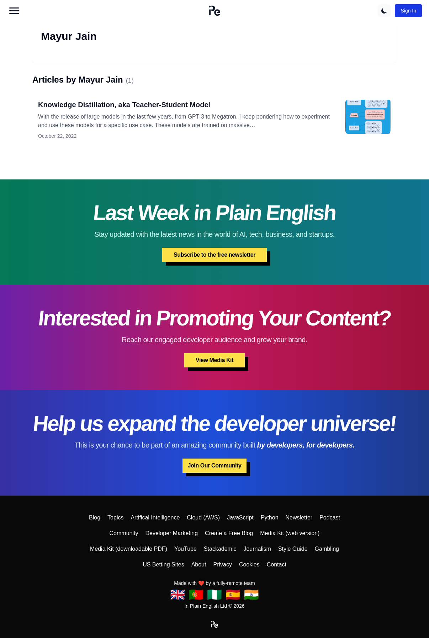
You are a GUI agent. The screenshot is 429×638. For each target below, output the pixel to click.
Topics (115, 517)
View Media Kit (214, 360)
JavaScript (240, 517)
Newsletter (299, 517)
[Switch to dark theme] (384, 10)
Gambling (327, 549)
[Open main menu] (14, 10)
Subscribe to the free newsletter (214, 255)
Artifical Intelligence (155, 517)
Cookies (249, 564)
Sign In (408, 11)
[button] (214, 10)
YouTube (185, 549)
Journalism (257, 549)
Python (270, 517)
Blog (94, 517)
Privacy (222, 564)
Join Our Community (214, 465)
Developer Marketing (171, 533)
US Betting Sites (163, 564)
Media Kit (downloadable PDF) (128, 549)
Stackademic (220, 549)
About (198, 564)
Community (124, 533)
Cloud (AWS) (203, 517)
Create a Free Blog (229, 533)
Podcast (329, 517)
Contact (276, 564)
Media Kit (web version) (289, 533)
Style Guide (293, 549)
